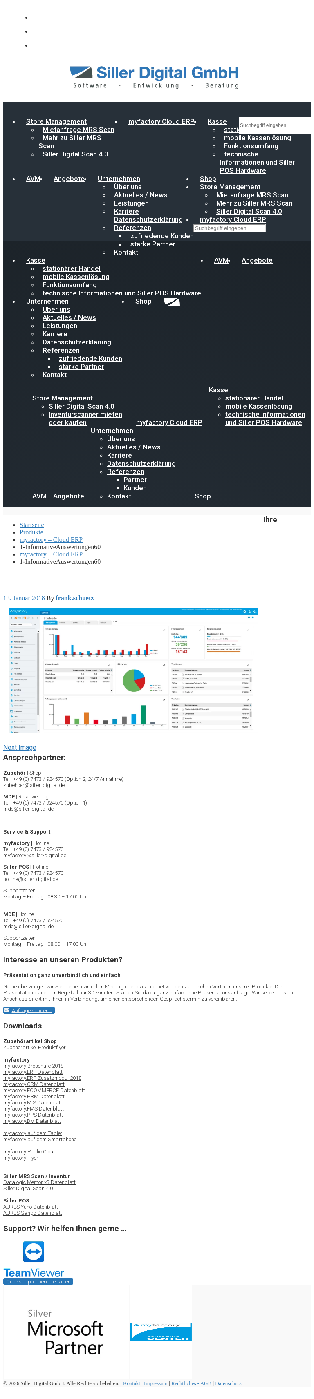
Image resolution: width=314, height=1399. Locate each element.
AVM (33, 178)
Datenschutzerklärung (141, 463)
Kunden (135, 488)
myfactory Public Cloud (29, 1152)
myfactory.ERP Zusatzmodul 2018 (42, 1078)
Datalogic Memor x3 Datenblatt (39, 1182)
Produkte (31, 532)
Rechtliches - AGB (191, 1383)
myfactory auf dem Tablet (32, 1133)
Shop (143, 301)
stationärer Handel (254, 398)
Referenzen (125, 471)
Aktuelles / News (134, 447)
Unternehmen (112, 431)
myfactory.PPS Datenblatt (33, 1115)
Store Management (62, 398)
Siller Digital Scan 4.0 (75, 154)
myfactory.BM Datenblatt (32, 1121)
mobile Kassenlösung (258, 406)
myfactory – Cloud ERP (51, 539)
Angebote (69, 178)
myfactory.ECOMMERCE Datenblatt (44, 1090)
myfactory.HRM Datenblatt (34, 1096)
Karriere (119, 455)
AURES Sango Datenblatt (32, 1213)
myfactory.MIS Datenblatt (32, 1103)
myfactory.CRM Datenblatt (34, 1084)
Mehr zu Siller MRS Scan (69, 142)
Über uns (121, 439)
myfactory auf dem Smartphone (39, 1139)
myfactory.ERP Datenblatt (33, 1072)
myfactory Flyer (20, 1158)
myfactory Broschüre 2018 (33, 1066)
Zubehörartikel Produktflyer (34, 1047)
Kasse (217, 121)
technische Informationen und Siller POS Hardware (257, 162)
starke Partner (152, 244)
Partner (135, 480)
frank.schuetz (75, 597)
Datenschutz (228, 1383)
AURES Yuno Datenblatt (30, 1207)
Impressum (156, 1383)
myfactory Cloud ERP (161, 121)
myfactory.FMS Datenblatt (33, 1109)
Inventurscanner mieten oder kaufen (85, 418)
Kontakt (126, 252)
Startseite (32, 524)
